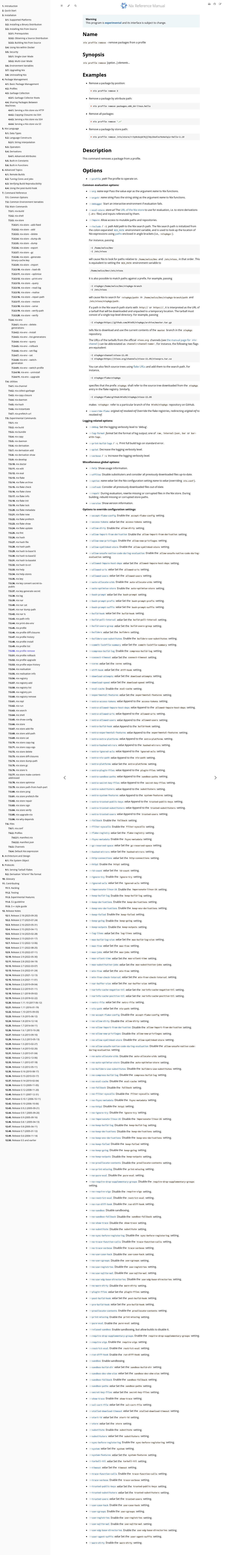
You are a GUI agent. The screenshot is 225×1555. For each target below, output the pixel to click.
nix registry (18, 678)
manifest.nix (22, 837)
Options (92, 170)
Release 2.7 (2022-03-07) (21, 965)
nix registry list (19, 687)
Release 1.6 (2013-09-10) (21, 1034)
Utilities (11, 381)
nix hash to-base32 (22, 555)
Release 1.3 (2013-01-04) (21, 1053)
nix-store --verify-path (28, 310)
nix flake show (19, 523)
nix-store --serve (25, 306)
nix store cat (18, 737)
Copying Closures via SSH (24, 114)
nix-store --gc (22, 252)
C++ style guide (16, 906)
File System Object (17, 860)
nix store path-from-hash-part (27, 787)
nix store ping (19, 791)
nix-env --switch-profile (28, 367)
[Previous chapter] (65, 777)
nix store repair (20, 800)
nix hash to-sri (19, 564)
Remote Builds (15, 174)
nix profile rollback (21, 655)
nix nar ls (17, 614)
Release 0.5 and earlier (20, 1140)
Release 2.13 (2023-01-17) (21, 938)
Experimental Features (20, 897)
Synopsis (93, 54)
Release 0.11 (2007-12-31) (22, 1094)
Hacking (12, 887)
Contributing (10, 883)
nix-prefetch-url (19, 413)
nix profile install (20, 641)
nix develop (17, 459)
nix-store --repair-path (28, 296)
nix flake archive (20, 482)
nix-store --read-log (26, 287)
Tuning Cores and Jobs (19, 178)
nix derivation (18, 445)
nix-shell (16, 215)
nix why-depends (21, 819)
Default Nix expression (23, 851)
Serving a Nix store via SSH (25, 119)
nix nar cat (17, 604)
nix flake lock (18, 505)
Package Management (15, 79)
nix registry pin (20, 692)
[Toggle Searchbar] (75, 6)
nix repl (16, 701)
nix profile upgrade (22, 659)
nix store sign (19, 805)
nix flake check (19, 487)
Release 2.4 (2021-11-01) (21, 979)
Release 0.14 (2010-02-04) (22, 1080)
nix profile (17, 627)
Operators (12, 146)
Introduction (10, 6)
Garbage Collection (17, 93)
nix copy (15, 436)
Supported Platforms (18, 19)
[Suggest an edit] (220, 4)
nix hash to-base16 (22, 551)
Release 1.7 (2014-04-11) (21, 1025)
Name (90, 34)
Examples (94, 74)
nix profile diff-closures (24, 632)
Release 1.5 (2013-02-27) (21, 1043)
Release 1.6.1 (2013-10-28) (22, 1030)
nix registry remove (22, 696)
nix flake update (20, 528)
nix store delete (20, 751)
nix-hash (16, 404)
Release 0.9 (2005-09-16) (21, 1117)
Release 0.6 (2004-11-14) (21, 1135)
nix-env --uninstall (26, 372)
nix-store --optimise (26, 273)
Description (97, 150)
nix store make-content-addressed (24, 776)
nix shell (16, 715)
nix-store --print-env (27, 278)
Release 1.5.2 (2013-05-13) (22, 1039)
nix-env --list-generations (29, 336)
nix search (17, 710)
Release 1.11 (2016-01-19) (22, 1007)
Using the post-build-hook (21, 188)
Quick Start (9, 10)
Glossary (8, 878)
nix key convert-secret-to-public (25, 585)
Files (9, 823)
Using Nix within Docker (20, 47)
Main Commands (16, 206)
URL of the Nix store (132, 210)
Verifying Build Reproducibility (23, 183)
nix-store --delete (25, 234)
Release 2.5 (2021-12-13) (21, 975)
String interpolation (21, 142)
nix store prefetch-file (23, 796)
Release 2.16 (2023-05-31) (21, 924)
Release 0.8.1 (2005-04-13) (22, 1121)
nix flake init (18, 500)
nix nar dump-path (22, 609)
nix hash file (18, 542)
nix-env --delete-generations (24, 326)
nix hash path (19, 546)
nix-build (16, 211)
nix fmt (15, 532)
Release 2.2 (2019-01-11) (21, 988)
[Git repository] (215, 4)
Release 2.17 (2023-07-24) (21, 920)
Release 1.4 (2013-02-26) (21, 1048)
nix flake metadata (21, 509)
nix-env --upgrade (26, 376)
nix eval (16, 473)
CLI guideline (15, 901)
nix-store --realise (25, 292)
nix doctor (17, 464)
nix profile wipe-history (24, 664)
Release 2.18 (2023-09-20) (21, 915)
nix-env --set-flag (24, 350)
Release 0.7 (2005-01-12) (21, 1131)
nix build (16, 427)
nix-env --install (24, 332)
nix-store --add (23, 229)
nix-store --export (25, 247)
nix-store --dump (24, 243)
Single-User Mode (20, 56)
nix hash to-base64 (22, 560)
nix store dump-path (23, 760)
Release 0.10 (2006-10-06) (22, 1103)
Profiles (11, 88)
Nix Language (10, 128)
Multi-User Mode (20, 61)
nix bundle (17, 431)
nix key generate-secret (24, 591)
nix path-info (18, 618)
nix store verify (19, 810)
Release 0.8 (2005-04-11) (21, 1126)
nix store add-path (21, 733)
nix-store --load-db (26, 269)
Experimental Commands (20, 418)
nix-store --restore (26, 301)
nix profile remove (21, 650)
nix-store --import (25, 264)
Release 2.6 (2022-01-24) (21, 970)
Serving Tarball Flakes (18, 869)
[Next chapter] (216, 777)
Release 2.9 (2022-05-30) (21, 956)
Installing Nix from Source (21, 28)
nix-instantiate (19, 408)
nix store (16, 724)
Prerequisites (18, 33)
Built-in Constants (16, 160)
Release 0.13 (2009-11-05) (22, 1085)
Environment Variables (19, 65)
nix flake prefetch (21, 519)
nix (13, 422)
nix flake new (19, 514)
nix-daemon (17, 399)
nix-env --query (24, 341)
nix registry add (20, 682)
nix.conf (15, 828)
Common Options (16, 197)
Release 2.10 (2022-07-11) (21, 952)
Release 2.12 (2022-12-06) (21, 943)
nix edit (16, 468)
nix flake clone (19, 491)
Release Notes (11, 910)
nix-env (15, 319)
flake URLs (139, 366)
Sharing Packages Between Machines (21, 104)
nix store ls (17, 770)
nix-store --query (25, 283)
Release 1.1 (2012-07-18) (21, 1062)
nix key (15, 578)
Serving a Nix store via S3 (24, 124)
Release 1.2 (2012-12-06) (21, 1057)
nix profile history (21, 636)
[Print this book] (209, 4)
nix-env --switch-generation (24, 361)
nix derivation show (21, 454)
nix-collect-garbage (21, 390)
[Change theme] (68, 6)
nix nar (15, 600)
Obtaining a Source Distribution (28, 38)
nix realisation (19, 669)
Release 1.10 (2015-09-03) (22, 1011)
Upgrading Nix (15, 70)
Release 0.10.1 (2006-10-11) (23, 1098)
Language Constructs (18, 137)
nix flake (16, 477)
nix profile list (19, 646)
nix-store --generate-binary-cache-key (26, 258)
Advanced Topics (12, 169)
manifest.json (23, 842)
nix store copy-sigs (21, 747)
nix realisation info (21, 673)
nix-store (16, 220)
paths (118, 233)
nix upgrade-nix (20, 814)
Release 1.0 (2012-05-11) (21, 1066)
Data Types (13, 133)
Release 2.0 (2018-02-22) (21, 998)
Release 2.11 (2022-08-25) (21, 947)
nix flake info (18, 496)
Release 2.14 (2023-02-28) (21, 933)
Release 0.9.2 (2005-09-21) (22, 1108)
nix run (15, 705)
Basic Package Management (22, 84)
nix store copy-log (21, 742)
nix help (16, 569)
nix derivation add (21, 450)
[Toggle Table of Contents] (61, 6)
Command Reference (14, 192)
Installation (9, 15)
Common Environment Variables (24, 201)
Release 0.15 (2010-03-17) (22, 1075)
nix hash (16, 537)
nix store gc (18, 765)
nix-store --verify (25, 315)
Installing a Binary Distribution (23, 24)
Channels (16, 846)
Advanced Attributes (22, 156)
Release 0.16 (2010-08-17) (22, 1071)
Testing (12, 892)
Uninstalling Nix (15, 74)
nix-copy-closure (20, 395)
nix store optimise (21, 782)
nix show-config (20, 719)
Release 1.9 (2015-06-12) (21, 1016)
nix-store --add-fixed (26, 224)
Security (11, 51)
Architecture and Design (16, 855)
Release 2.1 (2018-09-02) (21, 993)
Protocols (8, 864)
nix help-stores (20, 574)
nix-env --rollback (25, 346)
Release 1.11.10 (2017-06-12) (23, 1002)
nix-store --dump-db (26, 238)
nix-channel (17, 386)
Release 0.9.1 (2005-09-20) (22, 1112)
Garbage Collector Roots (24, 97)
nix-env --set (22, 355)
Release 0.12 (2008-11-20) (22, 1089)
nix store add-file (21, 728)
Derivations (13, 151)
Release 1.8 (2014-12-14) (21, 1021)
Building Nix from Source (24, 42)
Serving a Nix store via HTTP (26, 110)
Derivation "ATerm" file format (23, 874)
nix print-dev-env (21, 623)
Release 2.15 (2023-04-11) (21, 929)
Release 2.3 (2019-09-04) (21, 984)
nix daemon (17, 441)
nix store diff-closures (23, 756)
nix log (15, 595)
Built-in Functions (16, 165)
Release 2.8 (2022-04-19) (21, 961)
